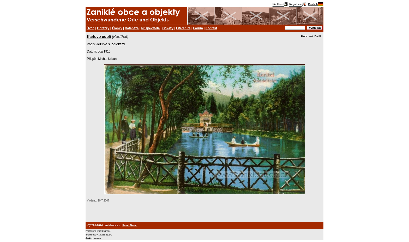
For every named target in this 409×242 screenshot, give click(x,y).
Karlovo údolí (99, 36)
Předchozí (306, 36)
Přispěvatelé (150, 28)
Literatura (183, 28)
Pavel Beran (129, 225)
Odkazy (167, 28)
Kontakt (211, 28)
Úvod (90, 28)
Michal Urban (107, 59)
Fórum (198, 28)
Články (117, 28)
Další (318, 36)
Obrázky (103, 28)
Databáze (132, 28)
